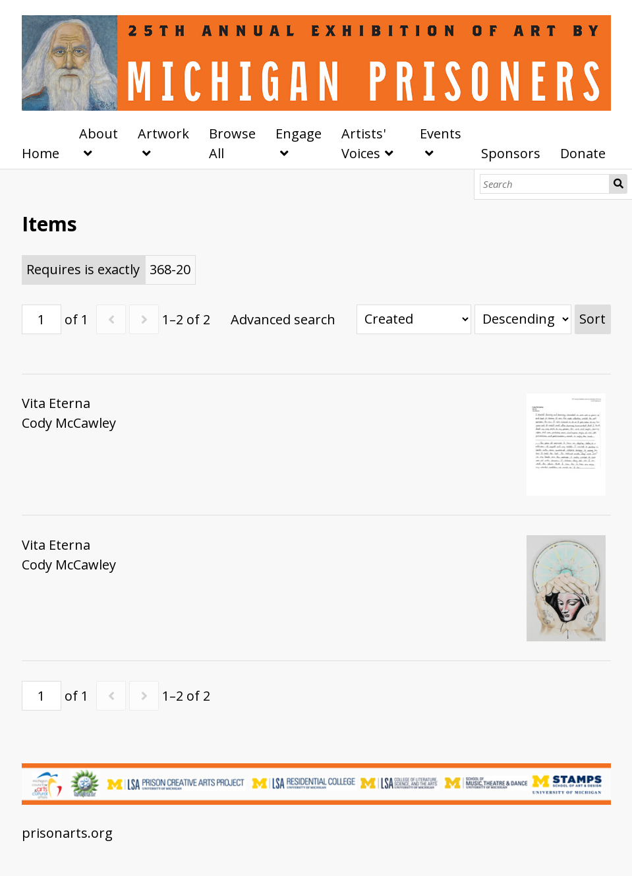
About (98, 133)
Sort (592, 319)
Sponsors (510, 153)
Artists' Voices (363, 143)
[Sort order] (522, 319)
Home (40, 153)
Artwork (163, 133)
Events (440, 133)
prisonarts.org (67, 833)
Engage (298, 133)
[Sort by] (414, 319)
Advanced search (283, 319)
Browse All (232, 143)
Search (618, 184)
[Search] (545, 184)
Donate (583, 153)
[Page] (41, 319)
